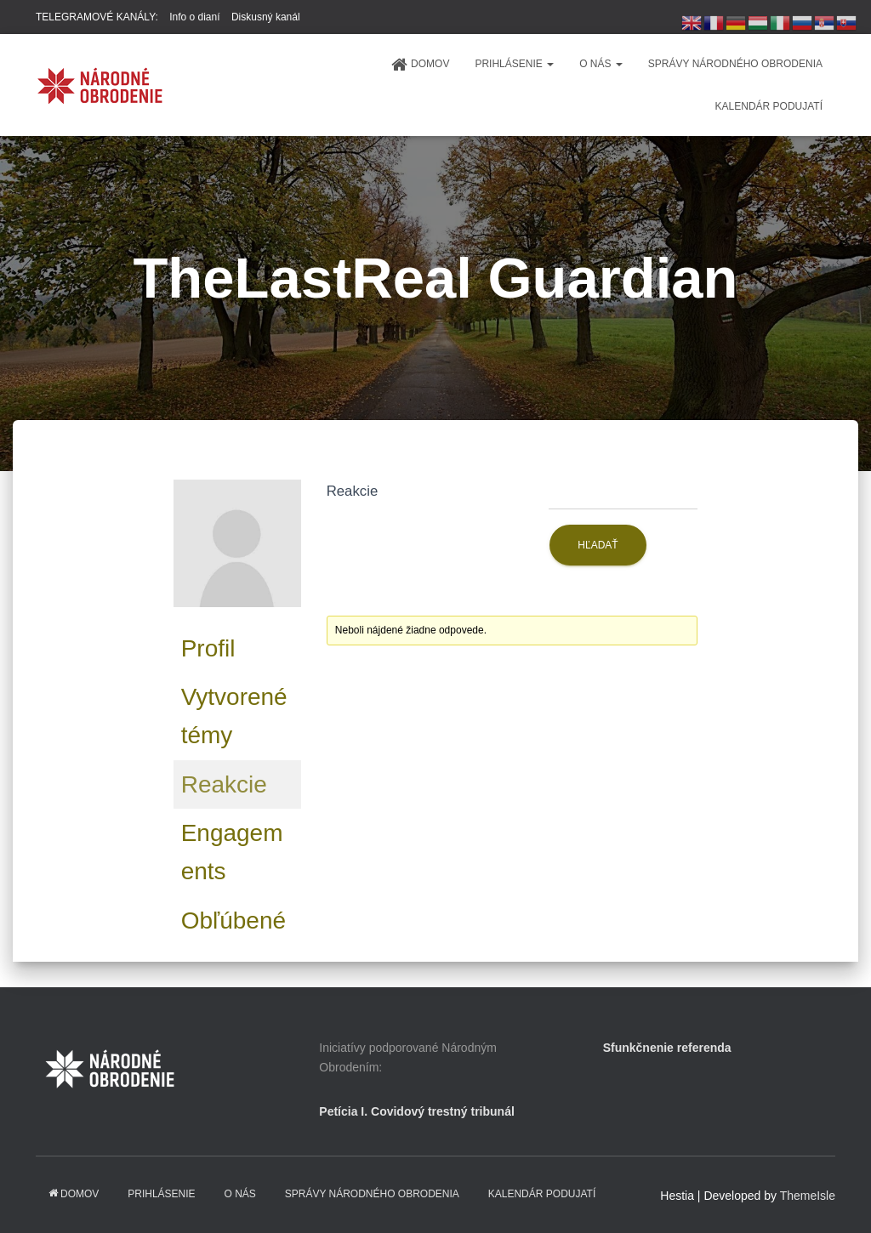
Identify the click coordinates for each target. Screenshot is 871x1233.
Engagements (232, 852)
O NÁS (601, 64)
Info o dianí (194, 17)
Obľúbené (233, 920)
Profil (208, 648)
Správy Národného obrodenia (735, 64)
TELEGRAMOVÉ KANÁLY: (97, 17)
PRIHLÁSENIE (514, 64)
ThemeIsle (807, 1195)
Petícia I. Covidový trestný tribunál (417, 1111)
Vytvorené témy (234, 716)
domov (419, 64)
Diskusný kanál (265, 17)
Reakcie (224, 784)
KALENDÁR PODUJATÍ (769, 106)
